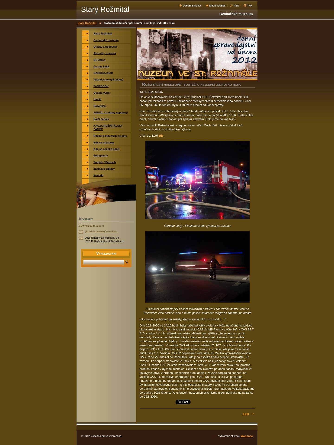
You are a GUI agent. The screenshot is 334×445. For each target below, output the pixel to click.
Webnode (247, 436)
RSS (236, 5)
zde (161, 135)
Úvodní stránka (192, 5)
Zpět (246, 413)
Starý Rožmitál (87, 23)
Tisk (249, 5)
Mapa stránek (217, 5)
